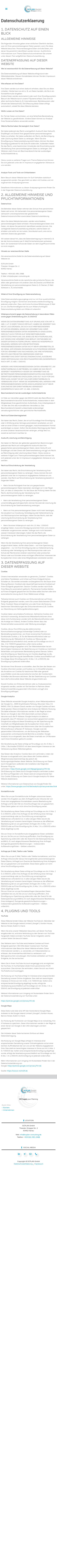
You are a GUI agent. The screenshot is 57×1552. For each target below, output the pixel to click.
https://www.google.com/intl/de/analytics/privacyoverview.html (31, 786)
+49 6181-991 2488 (32, 1137)
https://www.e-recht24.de (17, 1071)
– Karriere (5, 1108)
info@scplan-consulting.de (30, 1135)
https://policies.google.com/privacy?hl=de (18, 1001)
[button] (6, 9)
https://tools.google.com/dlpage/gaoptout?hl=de (30, 769)
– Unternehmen (8, 1110)
